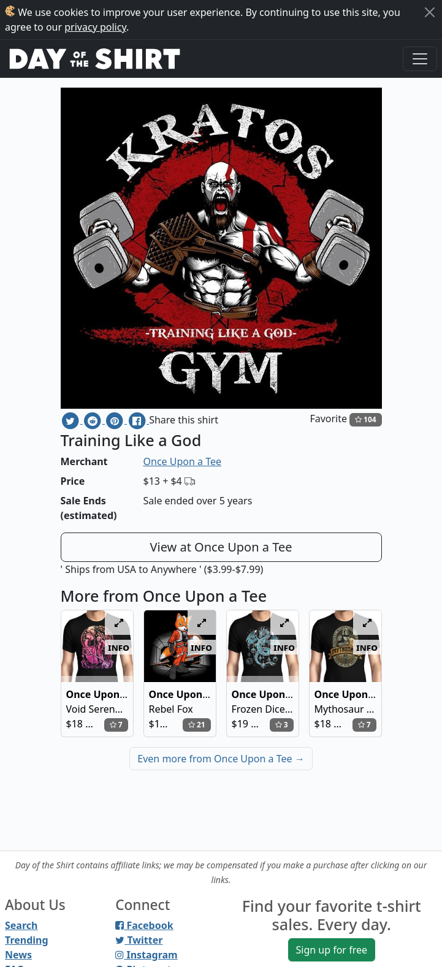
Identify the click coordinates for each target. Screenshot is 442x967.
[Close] (429, 12)
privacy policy (95, 27)
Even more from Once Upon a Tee (220, 758)
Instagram (146, 954)
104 (365, 419)
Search (21, 925)
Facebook (144, 925)
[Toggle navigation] (420, 59)
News (18, 954)
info (118, 647)
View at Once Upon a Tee (221, 547)
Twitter (138, 940)
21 (196, 724)
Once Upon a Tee (182, 461)
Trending (26, 940)
